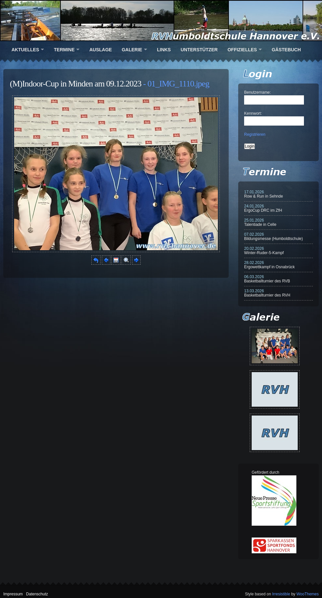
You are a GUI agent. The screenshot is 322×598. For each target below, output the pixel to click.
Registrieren (254, 134)
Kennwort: (253, 113)
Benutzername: (257, 92)
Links (164, 49)
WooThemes (307, 594)
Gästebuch (286, 49)
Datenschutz (37, 594)
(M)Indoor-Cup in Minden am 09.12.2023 (75, 83)
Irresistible (281, 594)
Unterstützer (199, 49)
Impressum (13, 594)
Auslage (100, 49)
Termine (64, 49)
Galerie (132, 49)
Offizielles (242, 49)
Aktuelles (25, 49)
